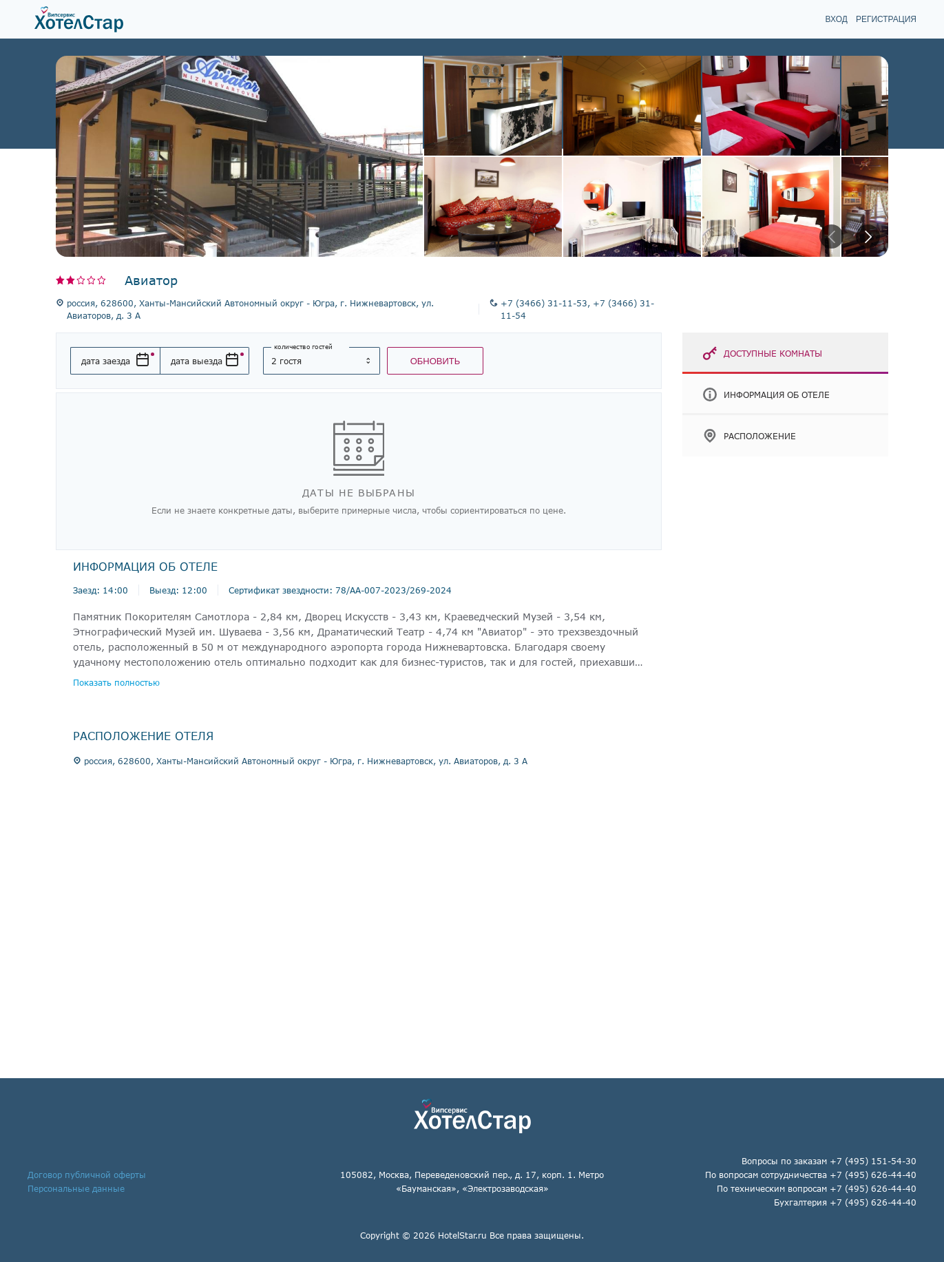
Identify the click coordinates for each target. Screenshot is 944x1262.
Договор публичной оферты (87, 1174)
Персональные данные (76, 1188)
